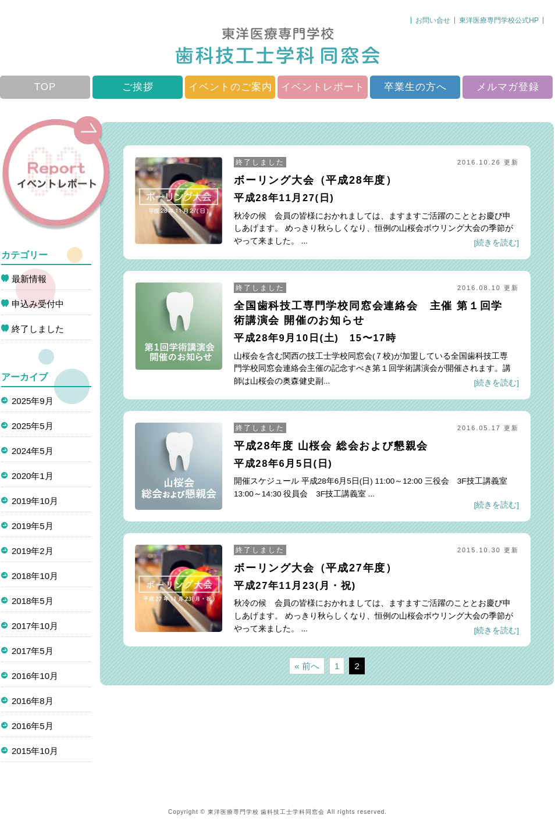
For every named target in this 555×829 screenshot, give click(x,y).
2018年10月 (35, 576)
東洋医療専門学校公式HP (499, 20)
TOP (45, 86)
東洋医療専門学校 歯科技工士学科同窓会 (266, 812)
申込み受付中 (38, 304)
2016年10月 (35, 676)
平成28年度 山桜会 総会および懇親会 (331, 446)
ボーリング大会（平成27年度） (315, 568)
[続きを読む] (496, 242)
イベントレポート (323, 86)
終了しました (260, 162)
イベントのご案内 (230, 86)
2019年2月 (33, 551)
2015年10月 (35, 751)
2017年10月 (35, 626)
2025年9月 (33, 401)
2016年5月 (33, 726)
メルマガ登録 (507, 86)
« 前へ (306, 666)
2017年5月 (33, 651)
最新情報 (29, 279)
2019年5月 (33, 526)
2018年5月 (33, 601)
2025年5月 (33, 426)
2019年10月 (35, 501)
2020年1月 (33, 476)
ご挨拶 (138, 86)
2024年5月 (33, 451)
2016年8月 (33, 701)
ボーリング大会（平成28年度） (315, 180)
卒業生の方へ (415, 86)
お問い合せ (432, 20)
